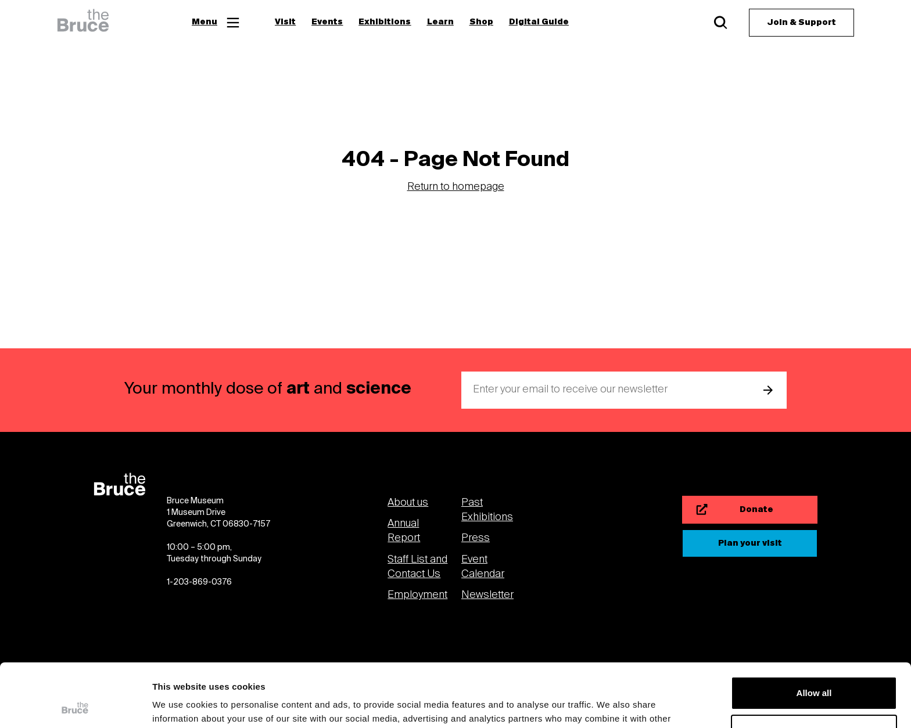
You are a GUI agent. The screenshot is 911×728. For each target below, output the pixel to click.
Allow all (814, 634)
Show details (179, 705)
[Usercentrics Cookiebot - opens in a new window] (75, 705)
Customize (815, 671)
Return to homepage (455, 187)
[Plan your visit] (749, 543)
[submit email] (768, 390)
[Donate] (749, 510)
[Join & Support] (801, 23)
